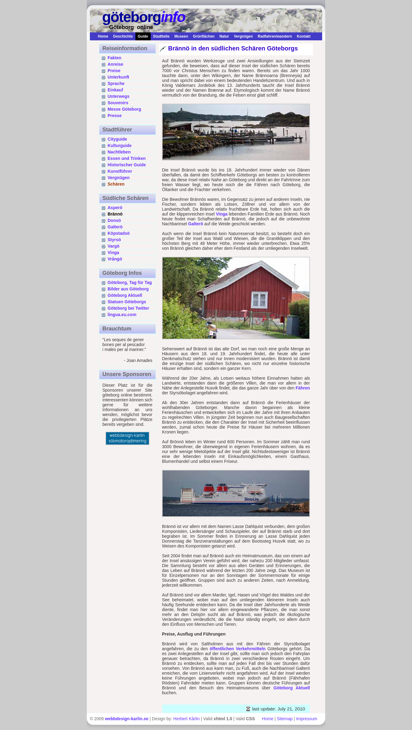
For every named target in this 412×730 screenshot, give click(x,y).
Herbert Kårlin (186, 718)
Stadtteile (161, 36)
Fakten (114, 57)
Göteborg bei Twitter (128, 308)
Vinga (113, 252)
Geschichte (123, 36)
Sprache (116, 83)
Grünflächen (204, 36)
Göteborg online (131, 27)
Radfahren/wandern (275, 36)
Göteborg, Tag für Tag (130, 282)
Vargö (114, 246)
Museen (181, 36)
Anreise (115, 64)
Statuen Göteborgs (127, 301)
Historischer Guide (127, 164)
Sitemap (284, 718)
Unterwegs (119, 96)
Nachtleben (119, 151)
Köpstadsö (119, 233)
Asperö (115, 207)
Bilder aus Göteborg (128, 288)
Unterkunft (118, 77)
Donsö (114, 220)
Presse (115, 115)
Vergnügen (243, 36)
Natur (224, 36)
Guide (143, 36)
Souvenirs (118, 102)
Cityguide (117, 139)
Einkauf (115, 89)
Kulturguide (120, 145)
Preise (114, 70)
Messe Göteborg (124, 109)
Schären (116, 184)
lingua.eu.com (122, 314)
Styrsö (114, 239)
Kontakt (304, 36)
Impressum (306, 718)
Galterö (115, 226)
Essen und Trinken (126, 158)
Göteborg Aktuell (125, 295)
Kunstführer (120, 171)
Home (103, 36)
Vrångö (115, 258)
